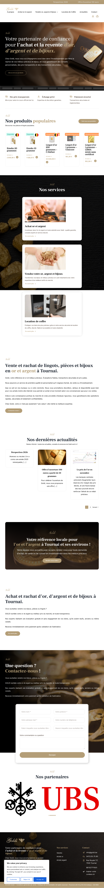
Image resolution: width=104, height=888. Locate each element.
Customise (13, 879)
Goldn (13, 885)
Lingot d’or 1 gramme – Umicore (71, 147)
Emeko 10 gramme (31, 149)
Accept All (39, 879)
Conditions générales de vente (26, 885)
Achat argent (61, 860)
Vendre (59, 853)
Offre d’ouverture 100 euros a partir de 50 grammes (52, 473)
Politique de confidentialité (46, 885)
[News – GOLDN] (84, 450)
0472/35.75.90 (92, 856)
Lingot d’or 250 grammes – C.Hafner (51, 148)
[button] (50, 815)
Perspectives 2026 (81, 2)
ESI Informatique (86, 885)
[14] (52, 450)
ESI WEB (96, 885)
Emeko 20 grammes (12, 149)
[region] (26, 872)
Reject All (27, 879)
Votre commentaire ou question (32, 735)
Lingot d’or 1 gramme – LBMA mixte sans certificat (91, 150)
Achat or (60, 856)
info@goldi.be (91, 852)
